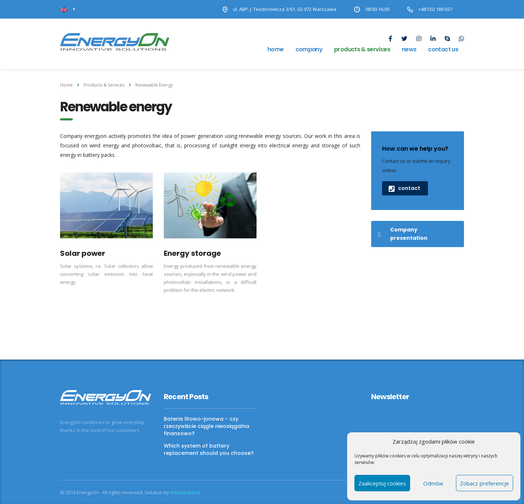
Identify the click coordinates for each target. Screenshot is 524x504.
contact (404, 188)
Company (309, 49)
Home (275, 49)
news (409, 49)
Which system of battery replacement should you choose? (209, 449)
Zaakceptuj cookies (382, 483)
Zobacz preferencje (484, 483)
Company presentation (403, 234)
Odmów (433, 483)
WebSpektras (185, 492)
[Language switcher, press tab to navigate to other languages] (68, 9)
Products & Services (362, 49)
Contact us (443, 49)
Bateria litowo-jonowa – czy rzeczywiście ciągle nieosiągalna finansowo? (206, 426)
